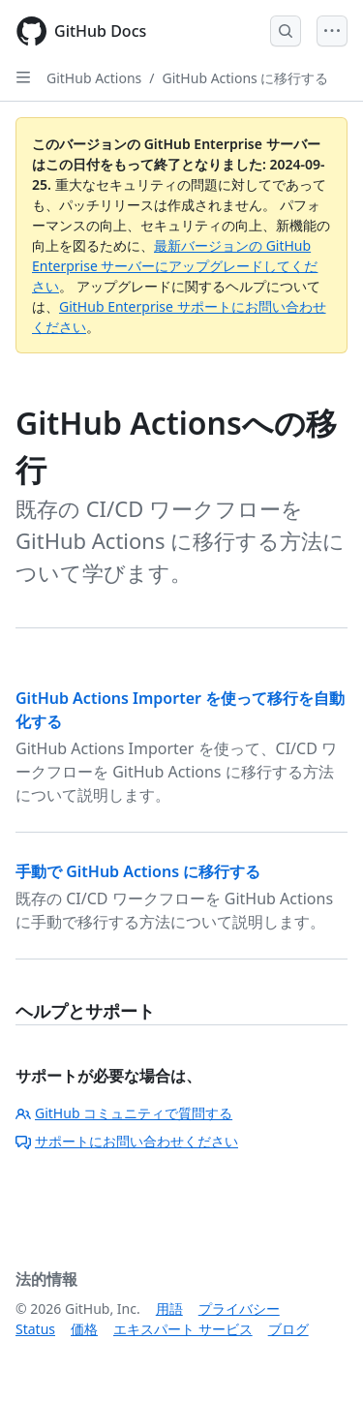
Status (35, 1329)
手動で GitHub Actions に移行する (137, 871)
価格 (84, 1329)
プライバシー (239, 1308)
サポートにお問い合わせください (126, 1141)
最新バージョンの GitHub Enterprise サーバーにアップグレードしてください (175, 265)
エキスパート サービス (183, 1329)
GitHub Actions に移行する (246, 78)
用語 (169, 1308)
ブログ (288, 1329)
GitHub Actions (93, 78)
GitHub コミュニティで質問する (123, 1113)
